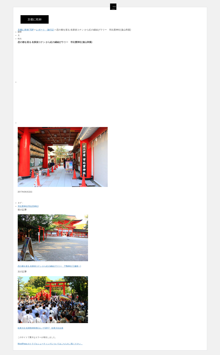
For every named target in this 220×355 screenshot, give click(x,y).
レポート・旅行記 (45, 29)
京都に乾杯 (35, 19)
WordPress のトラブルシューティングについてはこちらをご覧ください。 (50, 344)
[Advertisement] (102, 63)
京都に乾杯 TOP (26, 29)
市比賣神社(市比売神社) (28, 206)
